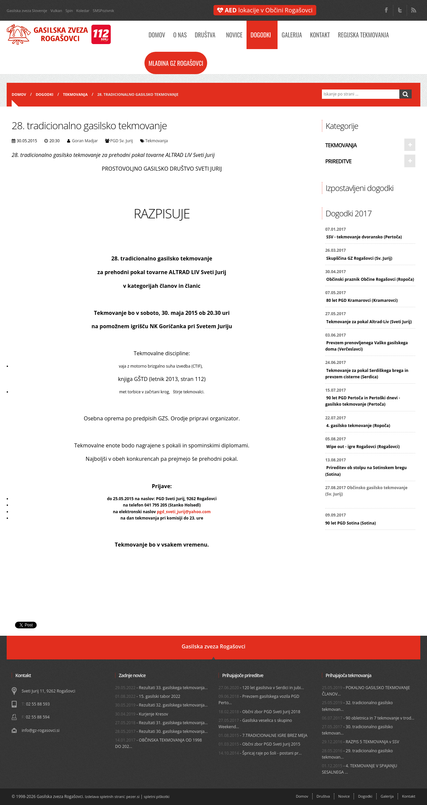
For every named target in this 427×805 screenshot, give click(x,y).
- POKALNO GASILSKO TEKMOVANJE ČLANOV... (366, 691)
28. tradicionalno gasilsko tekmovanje (137, 94)
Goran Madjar (85, 141)
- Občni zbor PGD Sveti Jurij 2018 (259, 712)
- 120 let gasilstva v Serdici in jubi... (261, 687)
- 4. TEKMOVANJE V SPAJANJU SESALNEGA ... (359, 769)
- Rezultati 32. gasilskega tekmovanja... (161, 705)
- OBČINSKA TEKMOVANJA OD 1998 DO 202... (158, 743)
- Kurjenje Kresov (141, 714)
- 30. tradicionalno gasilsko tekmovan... (357, 730)
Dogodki (261, 34)
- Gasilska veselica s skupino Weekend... (255, 724)
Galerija (292, 34)
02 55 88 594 (37, 717)
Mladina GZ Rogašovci (175, 63)
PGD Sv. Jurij (121, 141)
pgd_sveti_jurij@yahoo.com (183, 512)
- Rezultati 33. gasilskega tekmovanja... (161, 687)
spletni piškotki (156, 796)
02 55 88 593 (38, 704)
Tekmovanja (75, 94)
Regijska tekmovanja (363, 34)
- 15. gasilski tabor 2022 (147, 696)
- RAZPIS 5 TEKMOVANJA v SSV (360, 742)
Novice (234, 34)
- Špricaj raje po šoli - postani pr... (260, 753)
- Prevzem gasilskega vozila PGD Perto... (259, 699)
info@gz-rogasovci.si (40, 730)
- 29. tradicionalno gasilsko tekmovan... (357, 754)
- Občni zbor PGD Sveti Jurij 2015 (259, 744)
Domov (156, 34)
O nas (180, 34)
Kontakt (320, 34)
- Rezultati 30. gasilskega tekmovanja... (161, 731)
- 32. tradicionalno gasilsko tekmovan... (357, 706)
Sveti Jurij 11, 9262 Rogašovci (48, 691)
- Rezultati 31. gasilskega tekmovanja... (161, 723)
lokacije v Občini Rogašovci (265, 10)
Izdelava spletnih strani (104, 796)
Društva (205, 34)
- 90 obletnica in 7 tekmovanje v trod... (368, 718)
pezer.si (133, 796)
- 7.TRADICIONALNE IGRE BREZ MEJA (263, 735)
